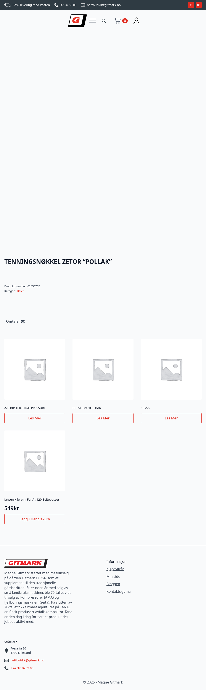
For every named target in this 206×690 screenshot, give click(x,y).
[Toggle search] (103, 20)
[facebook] (191, 5)
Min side (113, 576)
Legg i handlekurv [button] (35, 519)
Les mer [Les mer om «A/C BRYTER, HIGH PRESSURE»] (34, 418)
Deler (20, 291)
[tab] (15, 321)
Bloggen (113, 583)
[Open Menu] (92, 20)
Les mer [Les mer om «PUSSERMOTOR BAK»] (103, 418)
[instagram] (199, 5)
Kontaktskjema (118, 591)
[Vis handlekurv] (121, 21)
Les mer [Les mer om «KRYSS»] (171, 418)
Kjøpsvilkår (115, 569)
